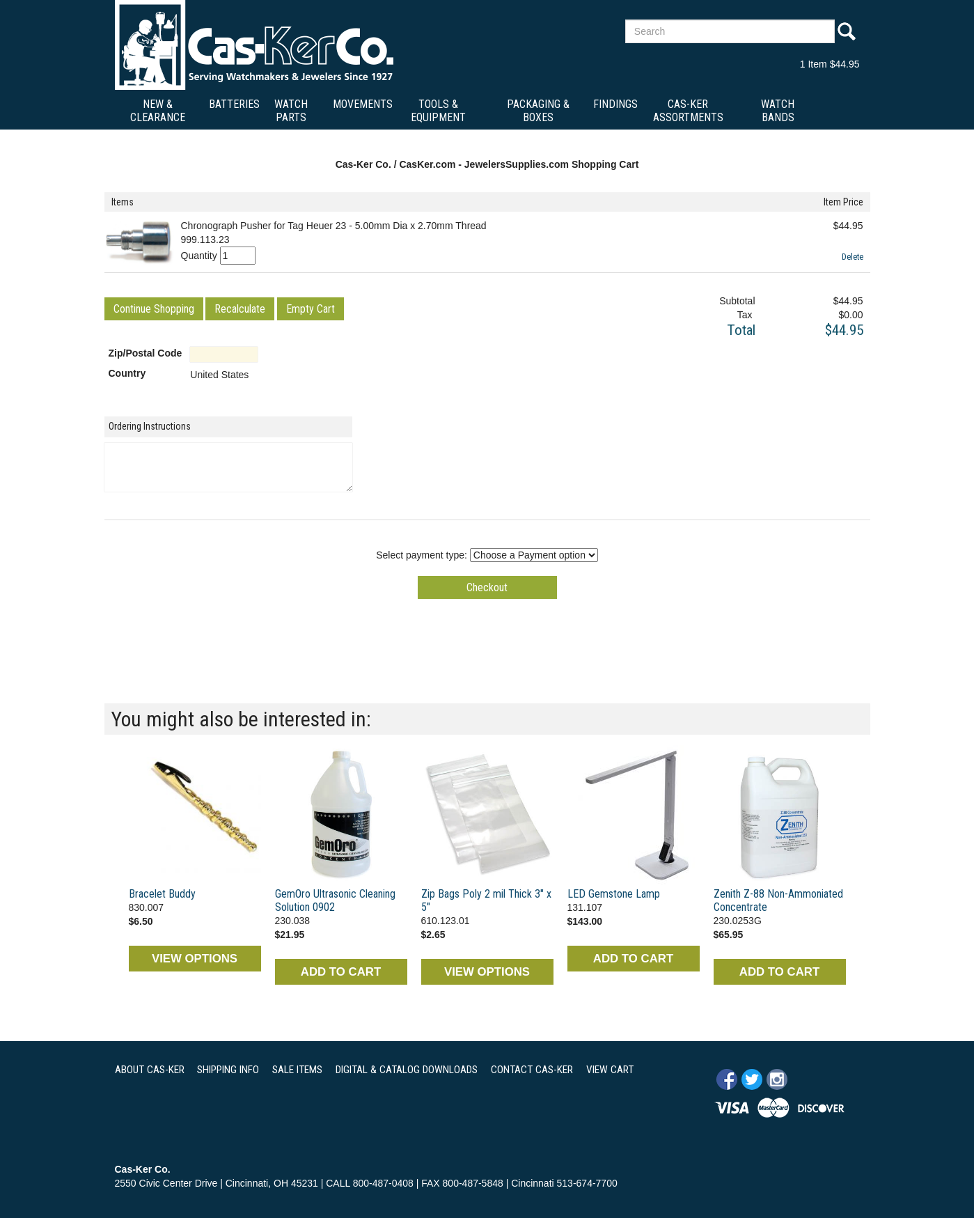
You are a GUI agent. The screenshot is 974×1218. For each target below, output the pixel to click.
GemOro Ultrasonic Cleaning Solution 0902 (335, 900)
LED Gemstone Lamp (613, 893)
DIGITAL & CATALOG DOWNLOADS (407, 1069)
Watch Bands (777, 110)
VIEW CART (610, 1069)
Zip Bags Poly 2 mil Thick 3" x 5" (486, 900)
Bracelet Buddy (162, 893)
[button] (153, 308)
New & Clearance (157, 110)
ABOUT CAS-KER (149, 1069)
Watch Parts (291, 110)
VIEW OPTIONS (194, 958)
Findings (615, 104)
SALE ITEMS (297, 1069)
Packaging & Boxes (538, 110)
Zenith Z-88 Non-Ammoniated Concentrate (778, 900)
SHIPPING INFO (228, 1069)
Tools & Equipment (438, 110)
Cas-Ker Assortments (688, 110)
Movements (363, 104)
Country (127, 373)
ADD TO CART (341, 971)
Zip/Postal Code (145, 353)
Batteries (234, 104)
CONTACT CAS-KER (532, 1069)
